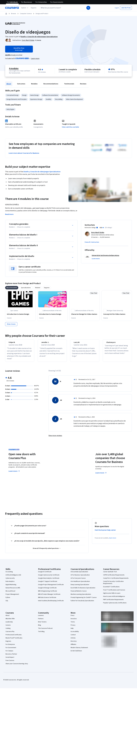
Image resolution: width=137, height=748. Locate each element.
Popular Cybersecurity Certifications (115, 605)
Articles (73, 640)
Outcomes (21, 84)
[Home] (6, 14)
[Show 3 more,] (11, 324)
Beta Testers (42, 624)
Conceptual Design (13, 95)
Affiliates (73, 646)
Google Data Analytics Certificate (48, 580)
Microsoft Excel (10, 593)
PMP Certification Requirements (113, 601)
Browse (13, 14)
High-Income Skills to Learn (111, 595)
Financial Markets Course (79, 593)
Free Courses (10, 662)
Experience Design (36, 99)
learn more (112, 540)
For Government (11, 649)
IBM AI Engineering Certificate (47, 593)
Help (72, 630)
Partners (41, 621)
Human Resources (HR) (13, 590)
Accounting (9, 574)
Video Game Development (74, 99)
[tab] (11, 287)
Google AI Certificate (44, 574)
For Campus (9, 653)
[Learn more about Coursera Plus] (35, 58)
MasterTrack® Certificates (14, 640)
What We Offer (10, 621)
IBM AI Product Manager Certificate (49, 596)
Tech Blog (41, 633)
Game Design (34, 95)
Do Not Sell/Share (76, 653)
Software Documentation (50, 95)
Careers (8, 627)
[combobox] (60, 7)
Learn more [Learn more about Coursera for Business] (101, 475)
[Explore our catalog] (25, 8)
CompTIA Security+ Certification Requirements (113, 584)
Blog (39, 627)
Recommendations (50, 84)
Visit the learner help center (105, 532)
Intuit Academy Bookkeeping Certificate (51, 603)
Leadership (9, 624)
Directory (74, 643)
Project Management (12, 596)
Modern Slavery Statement (79, 649)
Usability (48, 99)
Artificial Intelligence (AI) (13, 577)
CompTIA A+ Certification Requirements (116, 580)
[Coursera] (12, 8)
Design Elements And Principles (17, 99)
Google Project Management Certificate (51, 586)
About (8, 84)
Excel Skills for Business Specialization (83, 590)
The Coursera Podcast (45, 630)
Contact (73, 637)
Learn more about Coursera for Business (24, 153)
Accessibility (75, 633)
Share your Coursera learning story (17, 666)
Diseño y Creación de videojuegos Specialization (42, 171)
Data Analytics (10, 583)
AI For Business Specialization (80, 577)
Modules (34, 84)
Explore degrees (59, 471)
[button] (33, 8)
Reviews (83, 84)
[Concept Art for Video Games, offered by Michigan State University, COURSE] (116, 314)
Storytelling (58, 99)
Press (72, 617)
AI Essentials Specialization (79, 574)
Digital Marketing (11, 586)
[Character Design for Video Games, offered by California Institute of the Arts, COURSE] (84, 314)
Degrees (8, 643)
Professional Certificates (14, 637)
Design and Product (42, 14)
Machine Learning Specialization (81, 596)
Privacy (73, 627)
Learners (41, 617)
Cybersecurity (10, 580)
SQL (7, 603)
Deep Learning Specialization (80, 586)
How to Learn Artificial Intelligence (114, 598)
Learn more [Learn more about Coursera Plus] (14, 473)
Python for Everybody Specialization (82, 603)
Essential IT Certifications (111, 589)
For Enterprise (10, 646)
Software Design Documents (71, 95)
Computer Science (26, 14)
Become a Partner (11, 656)
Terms (73, 624)
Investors (74, 621)
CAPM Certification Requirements (113, 577)
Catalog (8, 630)
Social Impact (10, 659)
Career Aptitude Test (110, 574)
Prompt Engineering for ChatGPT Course (84, 599)
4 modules (13, 68)
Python (8, 599)
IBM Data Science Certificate (47, 599)
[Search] (88, 8)
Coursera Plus (10, 633)
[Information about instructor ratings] (97, 227)
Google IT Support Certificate (47, 583)
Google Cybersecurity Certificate (48, 577)
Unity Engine (10, 109)
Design (24, 95)
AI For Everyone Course (78, 580)
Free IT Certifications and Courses (114, 592)
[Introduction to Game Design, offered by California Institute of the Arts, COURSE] (52, 314)
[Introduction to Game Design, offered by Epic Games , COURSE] (20, 314)
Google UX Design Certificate (47, 590)
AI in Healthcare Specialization (80, 583)
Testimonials (69, 84)
